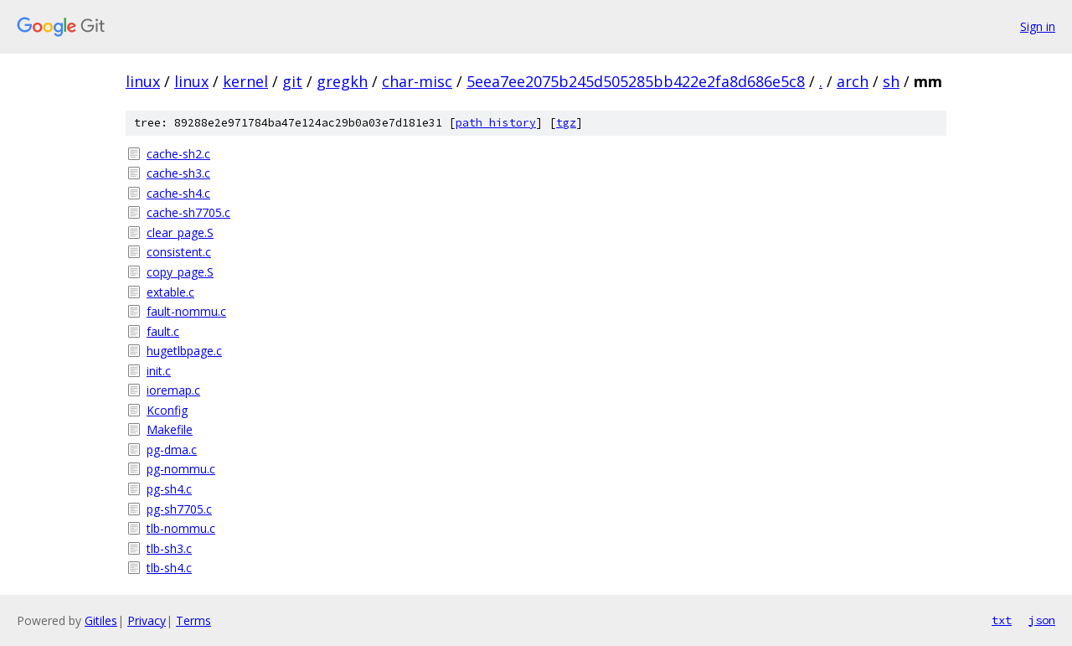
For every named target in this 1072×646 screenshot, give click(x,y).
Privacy (146, 620)
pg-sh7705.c (179, 509)
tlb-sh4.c (169, 568)
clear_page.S (180, 232)
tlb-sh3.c (169, 548)
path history (496, 123)
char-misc (417, 81)
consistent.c (179, 252)
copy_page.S (180, 272)
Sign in (1037, 26)
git (292, 81)
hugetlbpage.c (184, 351)
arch (852, 81)
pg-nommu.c (181, 469)
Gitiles (101, 620)
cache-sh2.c (178, 154)
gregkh (342, 81)
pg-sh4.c (169, 489)
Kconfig (167, 410)
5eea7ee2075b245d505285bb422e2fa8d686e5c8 (635, 81)
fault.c (163, 331)
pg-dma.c (172, 449)
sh (891, 81)
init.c (159, 371)
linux (143, 81)
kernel (245, 81)
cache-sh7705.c (188, 212)
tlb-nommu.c (181, 528)
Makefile (170, 429)
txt (1002, 620)
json (1041, 620)
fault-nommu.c (186, 311)
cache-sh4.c (178, 193)
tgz (566, 123)
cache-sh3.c (178, 173)
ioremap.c (173, 390)
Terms (193, 620)
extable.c (170, 292)
